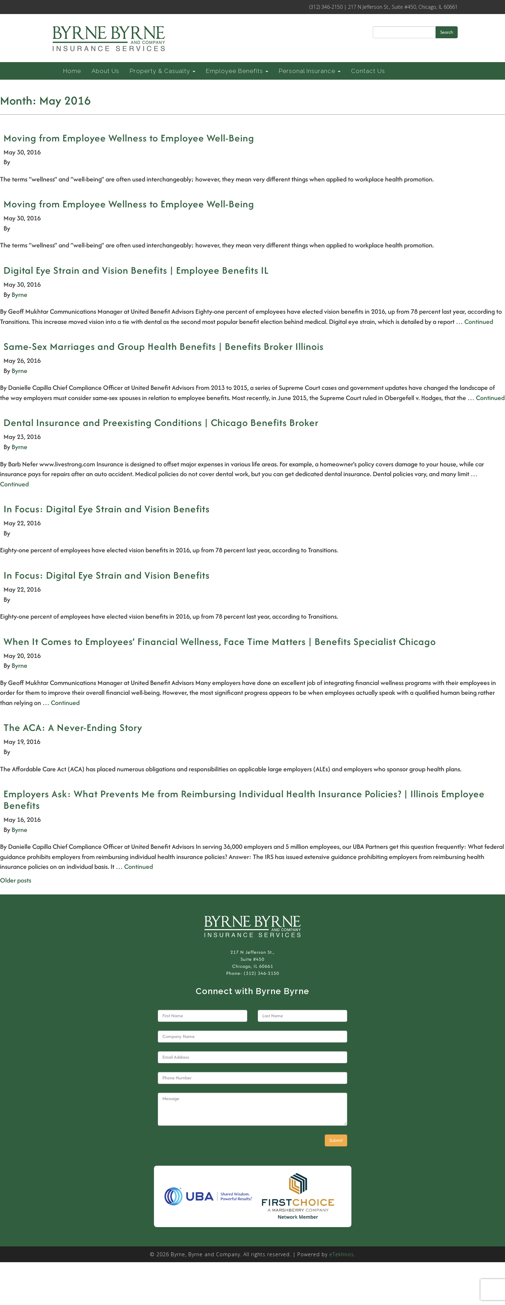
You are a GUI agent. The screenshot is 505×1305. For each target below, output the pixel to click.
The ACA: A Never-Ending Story (73, 727)
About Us (105, 70)
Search (446, 32)
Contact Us (368, 70)
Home (72, 70)
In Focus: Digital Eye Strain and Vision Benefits (107, 509)
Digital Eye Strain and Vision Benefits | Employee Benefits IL (136, 270)
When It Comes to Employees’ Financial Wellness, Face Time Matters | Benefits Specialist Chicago (220, 641)
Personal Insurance (310, 70)
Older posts (15, 880)
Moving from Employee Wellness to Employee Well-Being (129, 138)
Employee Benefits (237, 70)
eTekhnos (341, 1254)
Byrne (19, 294)
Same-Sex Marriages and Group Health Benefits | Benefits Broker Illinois (164, 346)
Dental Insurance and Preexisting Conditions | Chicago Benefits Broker (161, 422)
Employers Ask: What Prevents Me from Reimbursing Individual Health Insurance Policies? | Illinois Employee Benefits (244, 799)
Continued (478, 321)
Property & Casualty (162, 70)
